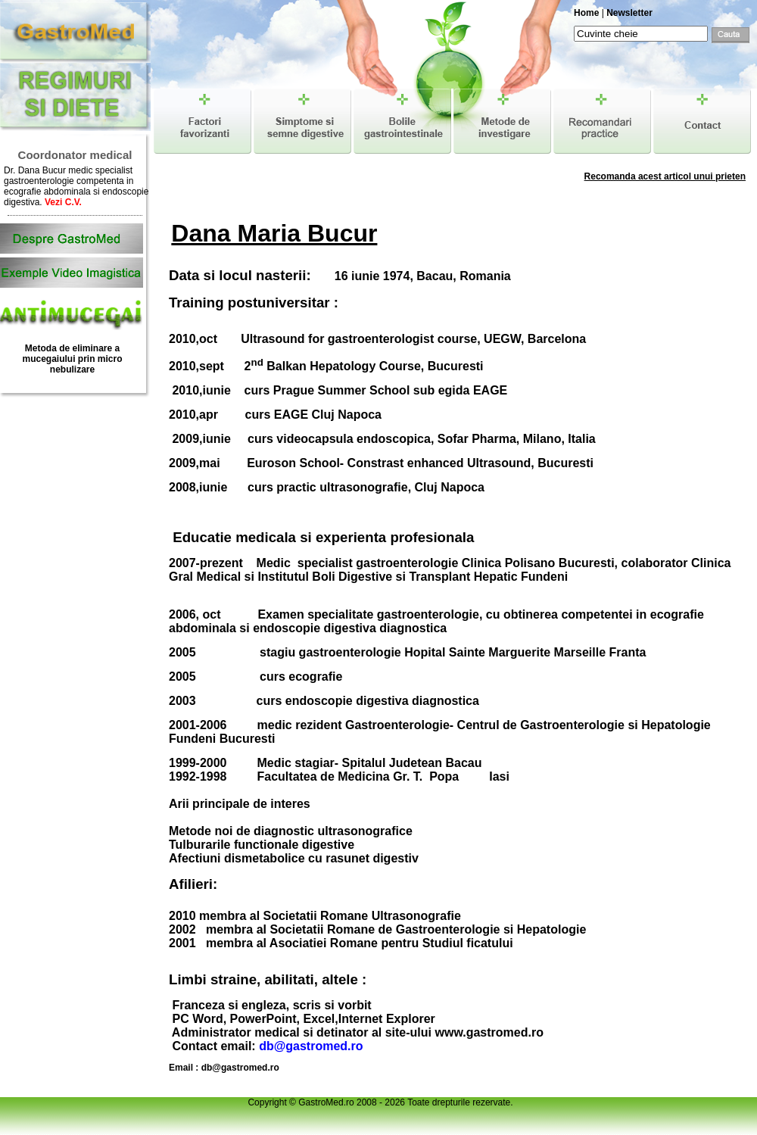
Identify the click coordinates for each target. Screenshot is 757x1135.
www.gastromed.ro (489, 1032)
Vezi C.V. (63, 202)
